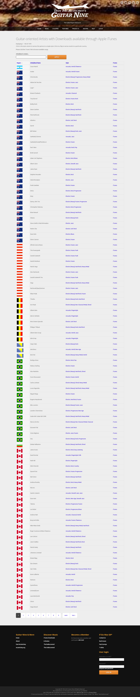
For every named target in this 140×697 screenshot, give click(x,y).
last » (73, 615)
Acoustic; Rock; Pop (71, 147)
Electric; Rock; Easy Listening (74, 450)
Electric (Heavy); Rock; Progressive (76, 439)
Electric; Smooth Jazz (72, 163)
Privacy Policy (92, 692)
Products (75, 28)
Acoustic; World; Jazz (72, 333)
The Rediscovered (49, 644)
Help (93, 28)
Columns (55, 28)
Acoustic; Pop (70, 596)
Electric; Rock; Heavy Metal (73, 482)
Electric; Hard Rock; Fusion (73, 399)
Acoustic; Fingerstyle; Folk (73, 455)
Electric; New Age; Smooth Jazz (75, 498)
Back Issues (102, 641)
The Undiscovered (49, 647)
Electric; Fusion (70, 142)
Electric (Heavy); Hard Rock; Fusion (76, 293)
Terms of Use (79, 692)
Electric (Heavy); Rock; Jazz (74, 131)
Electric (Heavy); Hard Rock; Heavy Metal (77, 266)
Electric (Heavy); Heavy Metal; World (76, 355)
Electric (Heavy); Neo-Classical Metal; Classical (79, 422)
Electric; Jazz (70, 180)
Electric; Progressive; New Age (75, 410)
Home (39, 28)
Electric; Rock (70, 104)
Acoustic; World (70, 574)
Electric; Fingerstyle (71, 460)
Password (102, 663)
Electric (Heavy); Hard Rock (73, 109)
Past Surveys (103, 644)
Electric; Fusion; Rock (72, 98)
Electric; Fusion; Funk (72, 250)
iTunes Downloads (49, 638)
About (18, 641)
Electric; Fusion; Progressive (74, 471)
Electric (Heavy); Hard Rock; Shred (75, 371)
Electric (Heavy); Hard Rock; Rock (75, 542)
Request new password (106, 668)
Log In (101, 28)
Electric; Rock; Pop (71, 360)
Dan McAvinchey (21, 644)
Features (65, 28)
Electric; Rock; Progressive (73, 191)
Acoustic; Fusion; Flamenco (74, 520)
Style (67, 63)
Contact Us (102, 638)
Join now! (81, 640)
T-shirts (101, 647)
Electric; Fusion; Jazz (72, 82)
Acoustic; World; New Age (73, 349)
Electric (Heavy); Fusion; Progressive (76, 201)
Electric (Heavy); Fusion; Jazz (74, 405)
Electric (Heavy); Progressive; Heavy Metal (78, 77)
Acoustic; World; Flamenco (73, 66)
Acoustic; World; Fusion (72, 71)
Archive (85, 28)
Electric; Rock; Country (72, 466)
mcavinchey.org (20, 647)
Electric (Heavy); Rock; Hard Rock (75, 299)
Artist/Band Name (35, 63)
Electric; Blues (70, 234)
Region (20, 63)
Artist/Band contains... (22, 54)
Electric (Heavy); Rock (72, 218)
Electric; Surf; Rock (71, 120)
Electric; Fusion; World (72, 377)
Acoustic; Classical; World (73, 515)
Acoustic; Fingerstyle (72, 310)
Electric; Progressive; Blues (74, 509)
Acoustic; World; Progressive (74, 585)
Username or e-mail (105, 656)
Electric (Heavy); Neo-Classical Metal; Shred (78, 304)
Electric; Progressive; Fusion (74, 504)
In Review (46, 641)
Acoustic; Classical (71, 93)
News (47, 28)
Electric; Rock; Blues (72, 158)
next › (66, 615)
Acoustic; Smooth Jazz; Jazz (74, 493)
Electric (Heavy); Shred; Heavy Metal (76, 382)
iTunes (115, 63)
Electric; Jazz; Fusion (72, 433)
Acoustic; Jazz (70, 136)
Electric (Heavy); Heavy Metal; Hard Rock (77, 525)
